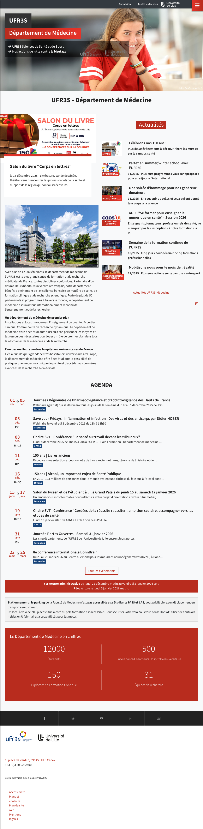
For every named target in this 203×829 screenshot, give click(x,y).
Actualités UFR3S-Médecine (151, 292)
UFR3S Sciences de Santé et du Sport (36, 46)
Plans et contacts (14, 798)
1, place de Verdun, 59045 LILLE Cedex (30, 760)
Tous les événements (101, 571)
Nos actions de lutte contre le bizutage (37, 51)
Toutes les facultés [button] (148, 4)
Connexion (125, 4)
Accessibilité (17, 792)
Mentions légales (15, 816)
